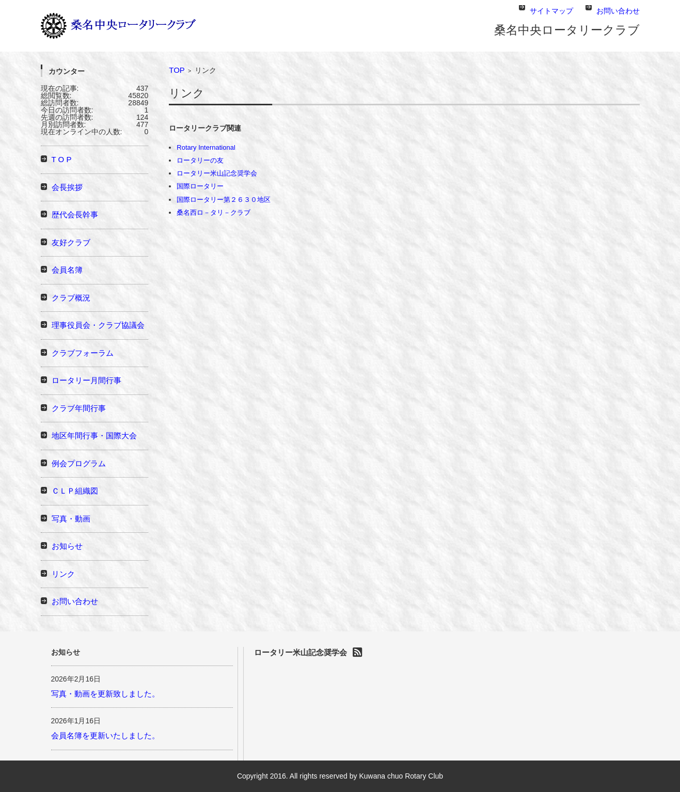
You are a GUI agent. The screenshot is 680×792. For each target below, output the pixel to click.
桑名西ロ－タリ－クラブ (213, 212)
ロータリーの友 (200, 160)
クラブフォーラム (83, 353)
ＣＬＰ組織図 (75, 490)
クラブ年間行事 (79, 408)
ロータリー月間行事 (86, 380)
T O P (62, 159)
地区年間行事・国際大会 (94, 435)
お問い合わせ (75, 601)
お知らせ (67, 546)
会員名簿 (67, 269)
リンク (63, 573)
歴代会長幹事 (75, 214)
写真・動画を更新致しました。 (105, 693)
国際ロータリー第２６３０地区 (224, 199)
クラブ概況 (71, 297)
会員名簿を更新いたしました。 (105, 735)
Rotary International (206, 147)
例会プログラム (79, 463)
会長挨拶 (67, 187)
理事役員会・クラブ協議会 (98, 325)
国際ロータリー (200, 186)
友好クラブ (71, 242)
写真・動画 (71, 518)
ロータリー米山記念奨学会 (217, 173)
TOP (177, 70)
